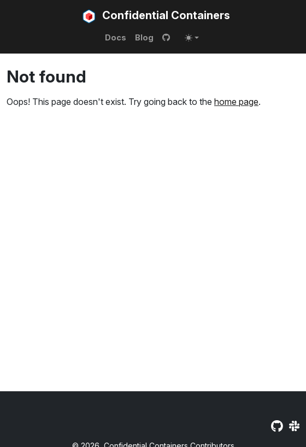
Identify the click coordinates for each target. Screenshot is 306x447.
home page (236, 101)
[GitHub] (277, 426)
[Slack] (294, 426)
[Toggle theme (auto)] (191, 37)
